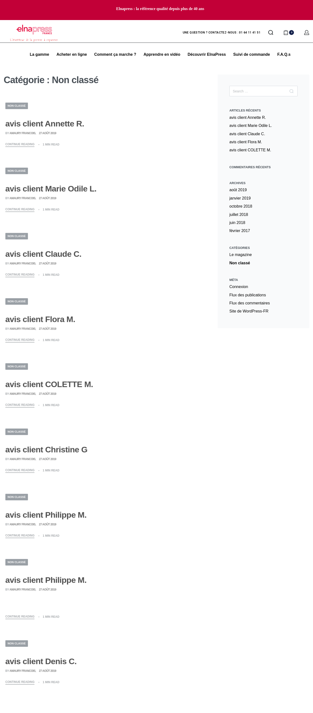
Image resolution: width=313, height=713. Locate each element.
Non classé (239, 263)
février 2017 (239, 231)
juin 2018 (237, 223)
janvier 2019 (240, 198)
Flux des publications (247, 295)
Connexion (238, 287)
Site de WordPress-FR (248, 311)
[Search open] (270, 32)
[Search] (291, 91)
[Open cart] (288, 32)
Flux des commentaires (249, 303)
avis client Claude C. (247, 134)
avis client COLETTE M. (250, 150)
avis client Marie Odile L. (250, 125)
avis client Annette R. (247, 117)
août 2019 (238, 190)
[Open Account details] (306, 32)
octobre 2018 (240, 206)
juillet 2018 (238, 214)
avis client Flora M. (245, 142)
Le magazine (240, 255)
